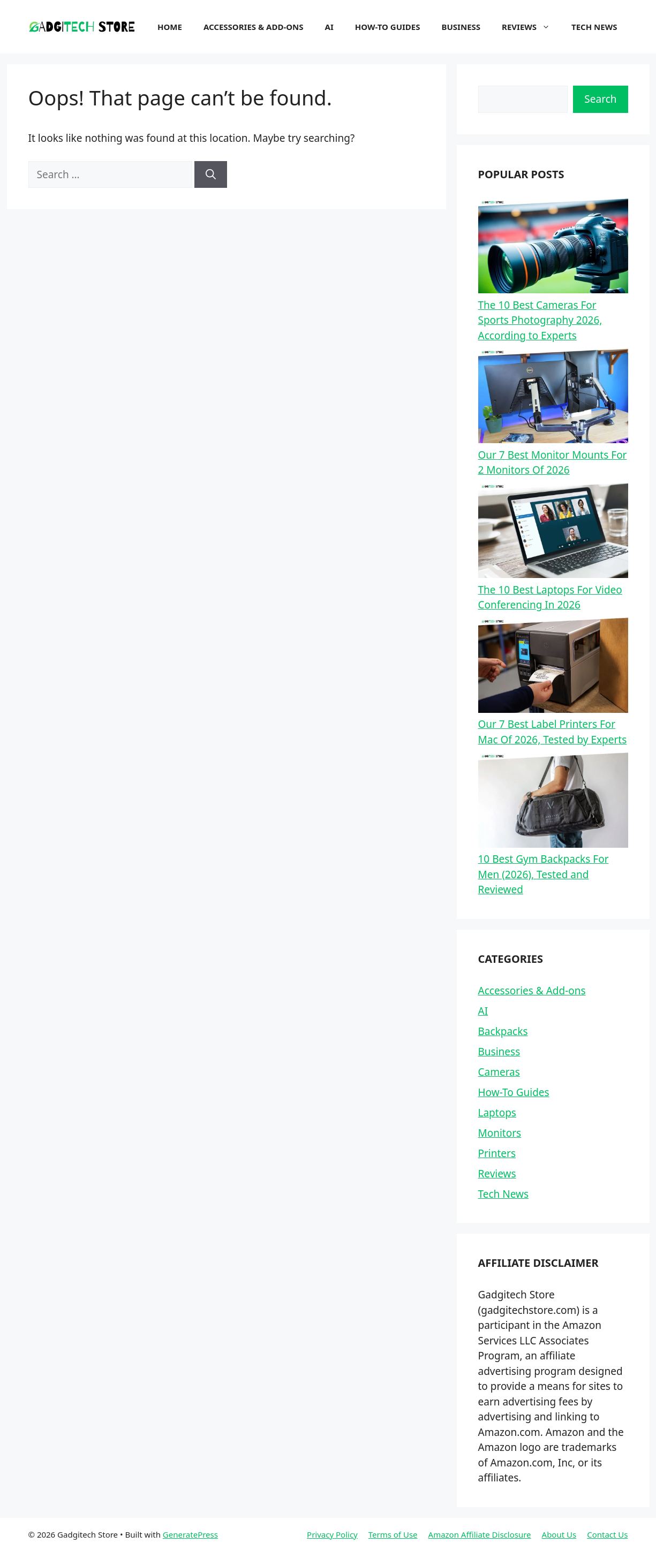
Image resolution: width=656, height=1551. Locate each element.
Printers (497, 1153)
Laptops (497, 1113)
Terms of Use (393, 1534)
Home (169, 26)
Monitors (500, 1133)
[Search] (210, 174)
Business (461, 26)
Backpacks (503, 1031)
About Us (559, 1534)
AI (329, 26)
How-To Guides (387, 26)
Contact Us (607, 1534)
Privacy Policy (332, 1534)
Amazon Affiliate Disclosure (479, 1534)
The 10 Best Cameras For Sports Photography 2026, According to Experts (540, 320)
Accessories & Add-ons (253, 26)
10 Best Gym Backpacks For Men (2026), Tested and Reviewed (543, 874)
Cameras (499, 1072)
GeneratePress (190, 1534)
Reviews (531, 27)
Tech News (594, 26)
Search (600, 99)
